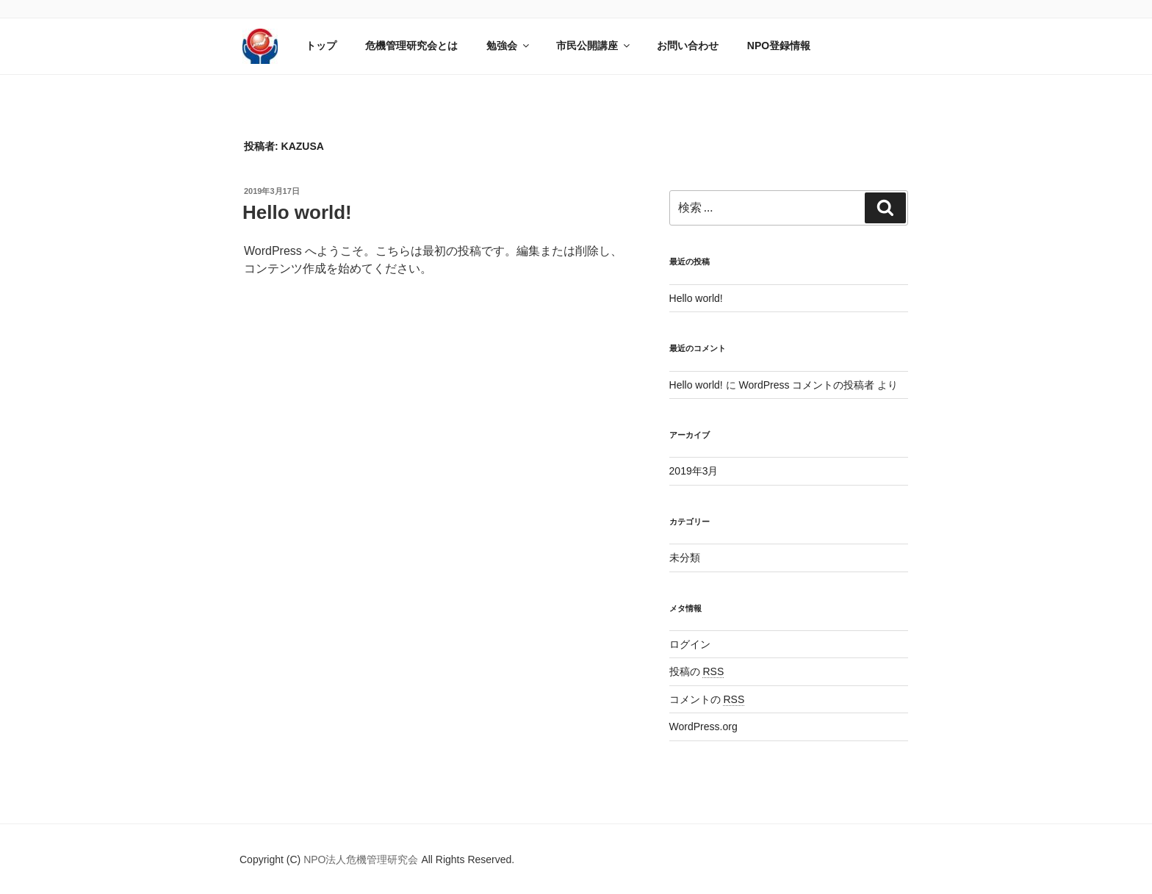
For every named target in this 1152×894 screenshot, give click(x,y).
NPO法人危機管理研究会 (362, 859)
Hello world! (297, 212)
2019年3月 (694, 471)
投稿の (696, 671)
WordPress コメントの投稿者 (806, 385)
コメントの (707, 699)
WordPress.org (703, 726)
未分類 (684, 557)
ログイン (689, 644)
